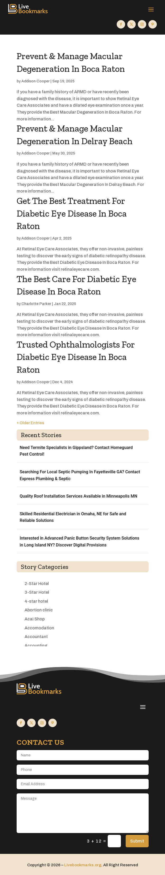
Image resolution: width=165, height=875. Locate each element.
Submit (137, 841)
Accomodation (39, 628)
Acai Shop (35, 619)
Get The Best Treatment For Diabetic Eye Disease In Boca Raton (72, 213)
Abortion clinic (39, 610)
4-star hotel (36, 601)
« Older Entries (30, 423)
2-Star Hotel (37, 583)
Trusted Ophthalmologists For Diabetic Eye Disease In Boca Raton (76, 357)
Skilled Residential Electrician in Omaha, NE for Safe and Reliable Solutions (73, 517)
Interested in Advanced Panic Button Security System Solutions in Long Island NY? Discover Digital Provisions (79, 542)
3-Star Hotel (37, 592)
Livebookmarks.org (82, 865)
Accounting (36, 645)
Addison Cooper (35, 81)
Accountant (36, 636)
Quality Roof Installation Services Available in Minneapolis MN (78, 496)
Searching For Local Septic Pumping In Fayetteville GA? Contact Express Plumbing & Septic (80, 475)
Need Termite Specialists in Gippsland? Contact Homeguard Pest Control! (76, 451)
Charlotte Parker (36, 304)
